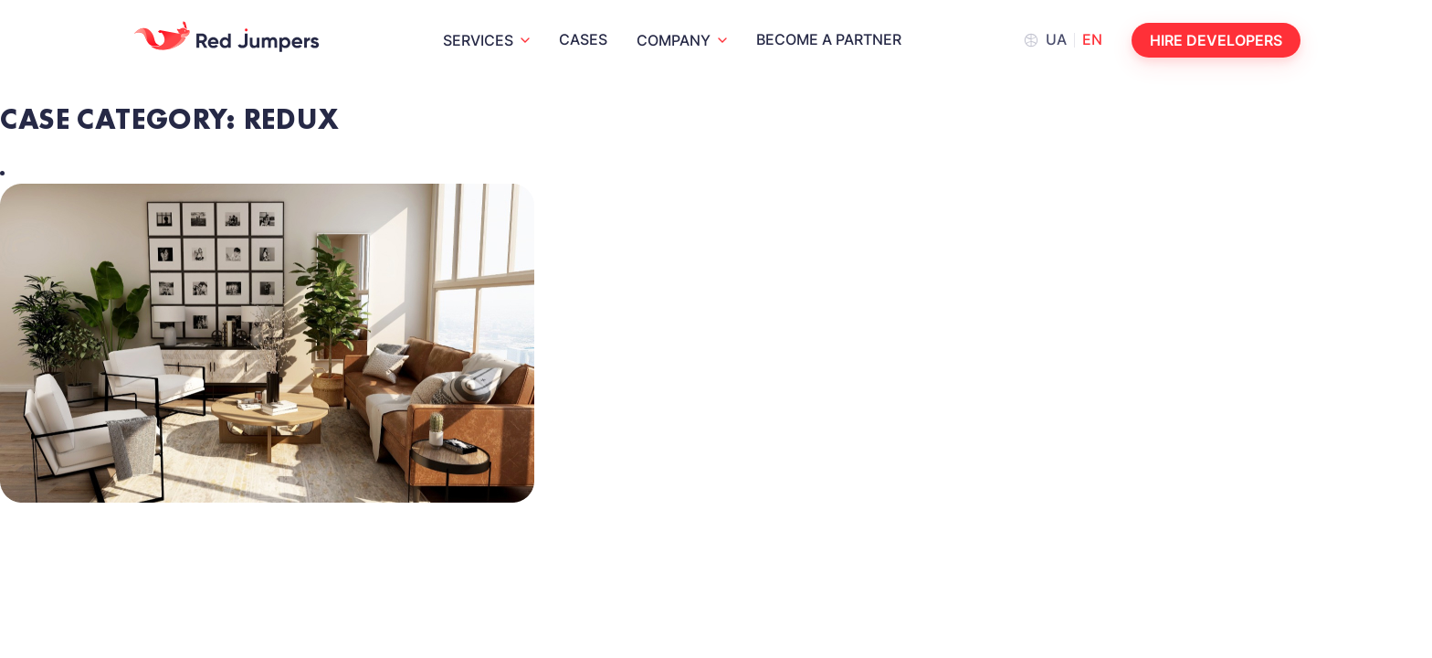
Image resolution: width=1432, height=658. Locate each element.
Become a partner (828, 39)
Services (478, 40)
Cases (583, 39)
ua (1056, 39)
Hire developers (1216, 40)
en (1092, 39)
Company (674, 40)
